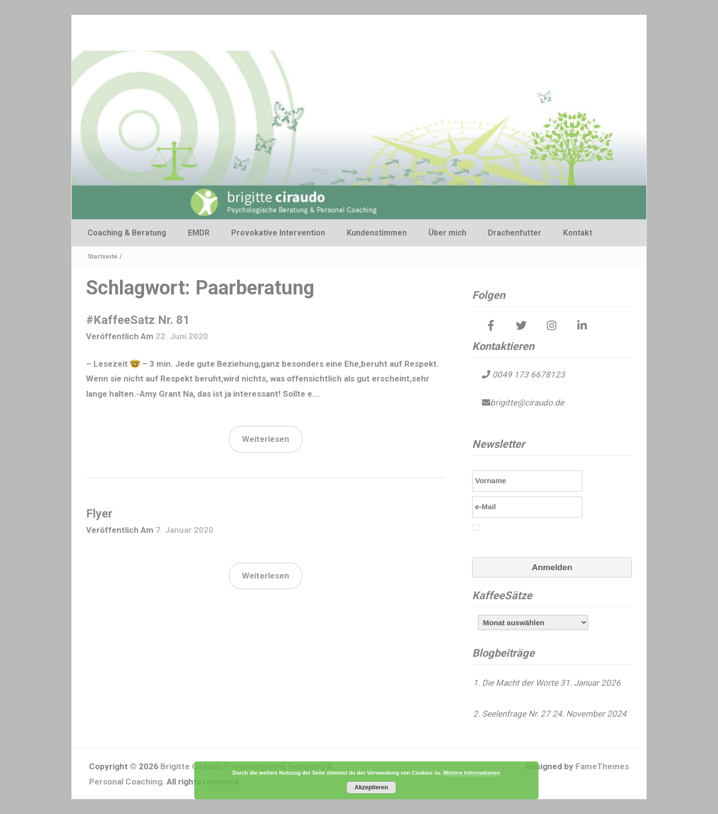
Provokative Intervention (278, 232)
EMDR (198, 232)
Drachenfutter (514, 232)
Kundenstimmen (377, 232)
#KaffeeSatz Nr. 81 (138, 320)
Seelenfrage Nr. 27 (516, 714)
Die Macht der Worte (520, 683)
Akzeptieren (371, 787)
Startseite (103, 256)
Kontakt (577, 232)
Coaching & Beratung (127, 232)
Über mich (447, 232)
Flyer (99, 514)
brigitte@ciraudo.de (527, 402)
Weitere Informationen (471, 773)
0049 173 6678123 (527, 374)
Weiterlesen (265, 439)
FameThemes (602, 766)
